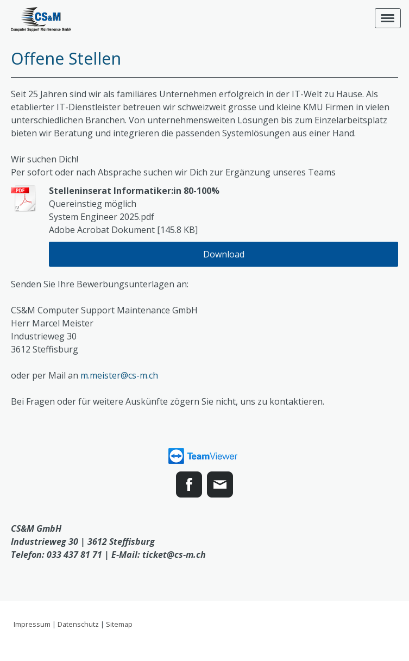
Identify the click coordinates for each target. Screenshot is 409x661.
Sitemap (119, 624)
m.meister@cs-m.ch (119, 375)
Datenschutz (78, 624)
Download (223, 254)
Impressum (32, 624)
